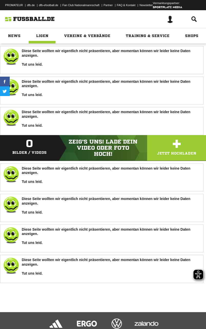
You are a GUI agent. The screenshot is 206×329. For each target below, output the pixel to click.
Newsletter (146, 5)
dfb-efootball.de (48, 5)
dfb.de (31, 5)
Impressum (11, 311)
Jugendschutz (95, 311)
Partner (108, 5)
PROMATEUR (14, 5)
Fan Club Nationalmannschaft (81, 5)
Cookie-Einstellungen (153, 311)
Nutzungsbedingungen (68, 311)
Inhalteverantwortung (122, 311)
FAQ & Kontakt (126, 5)
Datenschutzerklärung (36, 311)
